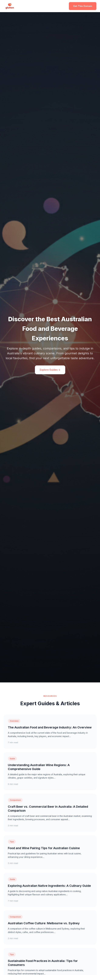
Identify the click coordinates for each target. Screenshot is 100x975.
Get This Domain (82, 6)
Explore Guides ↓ (50, 369)
